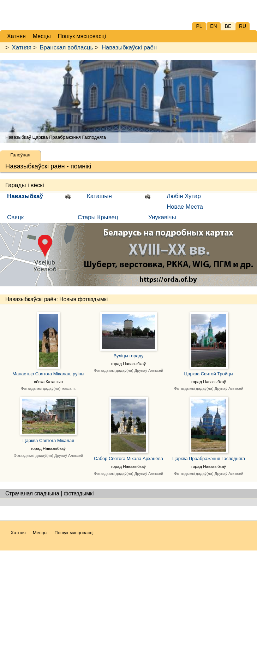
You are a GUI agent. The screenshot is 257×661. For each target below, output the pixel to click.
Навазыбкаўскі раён (129, 47)
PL (199, 26)
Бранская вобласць (66, 47)
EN (213, 26)
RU (242, 26)
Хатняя (22, 47)
